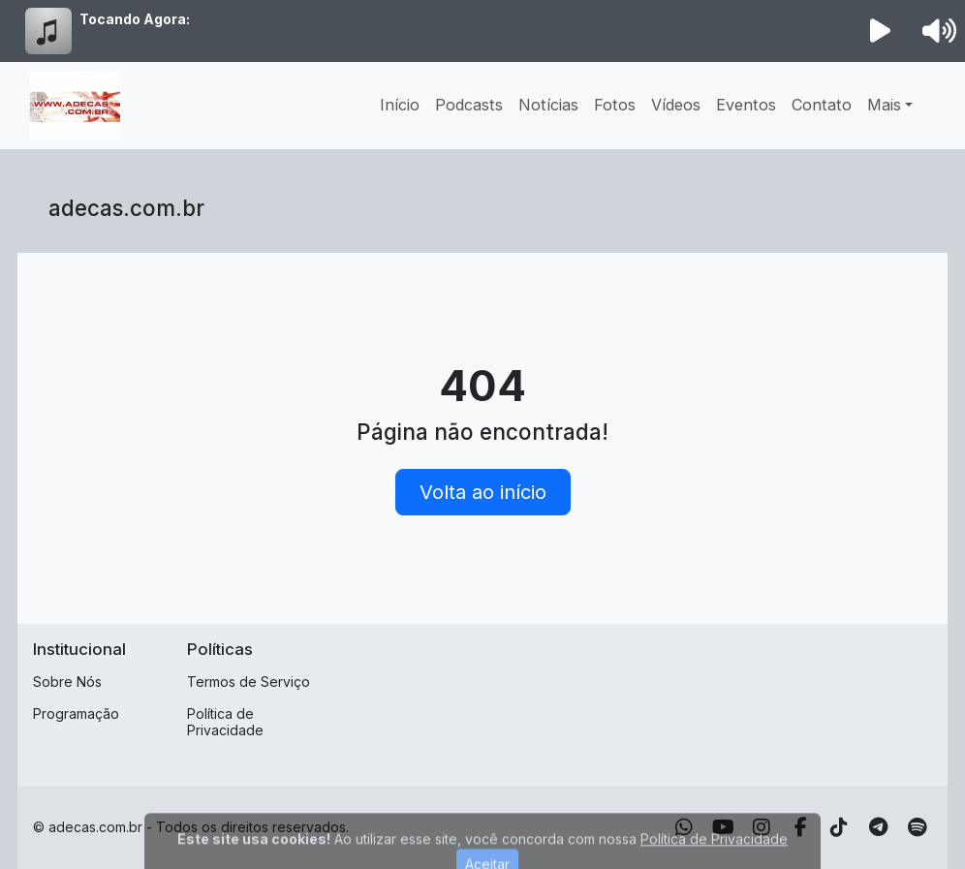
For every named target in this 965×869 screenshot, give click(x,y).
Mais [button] (884, 104)
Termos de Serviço (248, 681)
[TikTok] (839, 827)
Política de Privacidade (225, 721)
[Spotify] (917, 827)
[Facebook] (800, 827)
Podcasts (469, 104)
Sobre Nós (67, 681)
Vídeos (675, 104)
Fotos (615, 104)
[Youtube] (723, 827)
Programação (76, 713)
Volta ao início (483, 492)
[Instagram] (761, 827)
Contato (822, 104)
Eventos (746, 104)
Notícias (548, 104)
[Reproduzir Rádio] (880, 31)
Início (400, 104)
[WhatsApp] (684, 827)
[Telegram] (878, 827)
